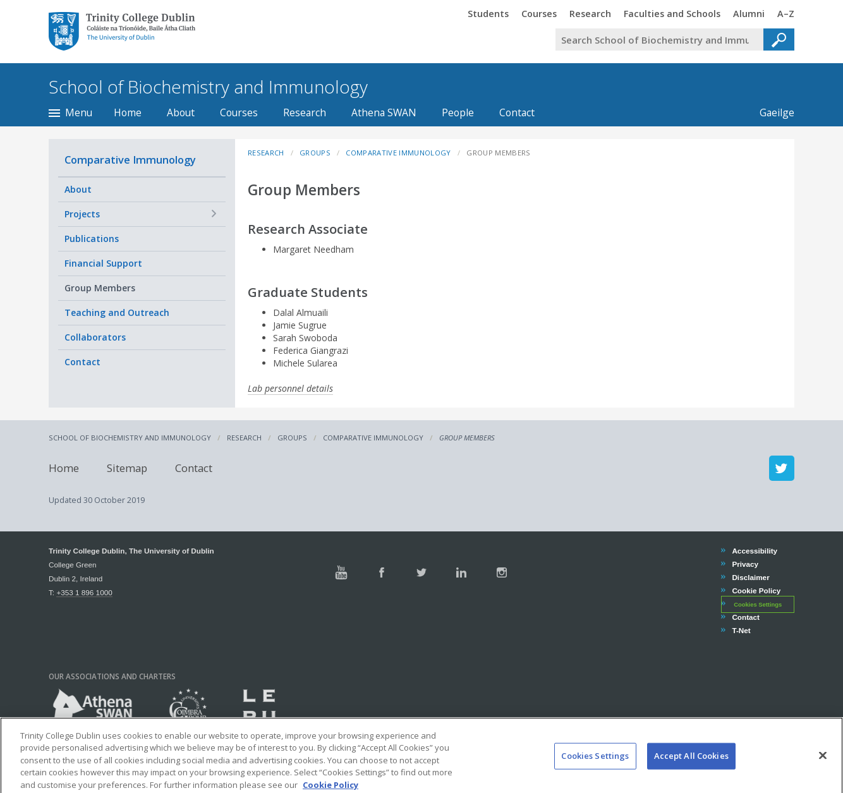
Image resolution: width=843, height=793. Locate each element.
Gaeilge (770, 112)
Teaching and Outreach (116, 312)
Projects (82, 214)
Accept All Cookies (691, 773)
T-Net (740, 630)
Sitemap (127, 468)
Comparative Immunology (130, 159)
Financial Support (103, 263)
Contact (517, 112)
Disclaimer (750, 577)
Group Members (99, 288)
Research (304, 112)
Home (128, 112)
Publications (91, 239)
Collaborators (95, 337)
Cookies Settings (758, 605)
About (181, 112)
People (458, 112)
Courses (239, 112)
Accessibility (754, 551)
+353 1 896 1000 (84, 592)
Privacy (744, 564)
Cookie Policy (755, 590)
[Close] (823, 773)
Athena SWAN (383, 112)
